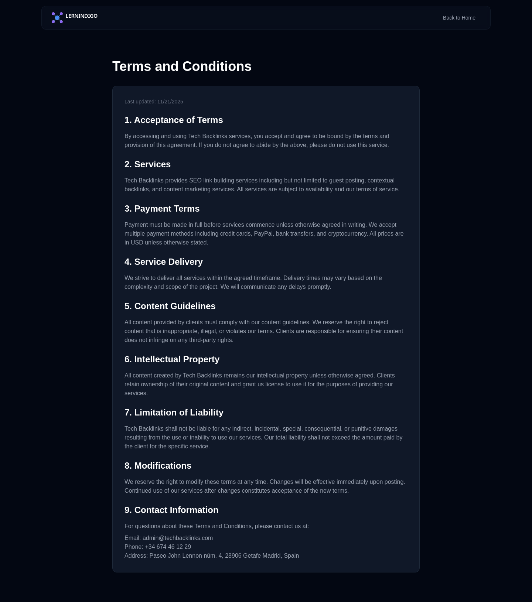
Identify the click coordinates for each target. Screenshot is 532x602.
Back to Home (459, 18)
